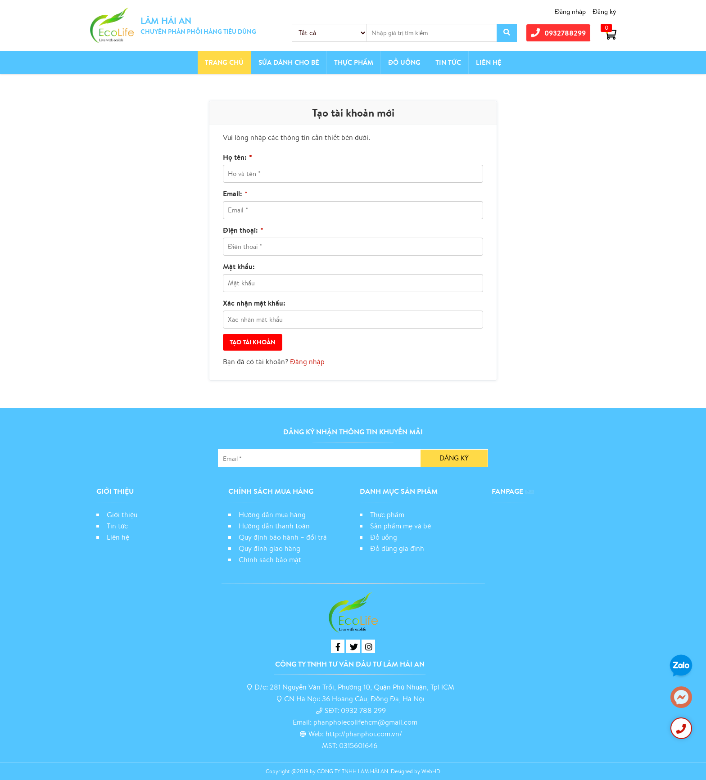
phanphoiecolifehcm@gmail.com (365, 722)
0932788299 (558, 32)
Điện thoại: (243, 230)
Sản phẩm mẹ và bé (400, 526)
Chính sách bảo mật (271, 559)
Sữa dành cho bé (288, 62)
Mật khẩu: (239, 266)
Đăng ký (604, 11)
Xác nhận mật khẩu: (254, 303)
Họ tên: (237, 157)
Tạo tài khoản (253, 342)
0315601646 (358, 745)
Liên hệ (489, 62)
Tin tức (448, 62)
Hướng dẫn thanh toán (274, 526)
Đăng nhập (570, 11)
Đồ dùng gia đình (397, 548)
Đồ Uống (404, 62)
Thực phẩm (353, 62)
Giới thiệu (122, 514)
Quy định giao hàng (269, 548)
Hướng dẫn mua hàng (272, 514)
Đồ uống (383, 537)
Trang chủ (224, 62)
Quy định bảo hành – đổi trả (283, 537)
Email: (235, 193)
